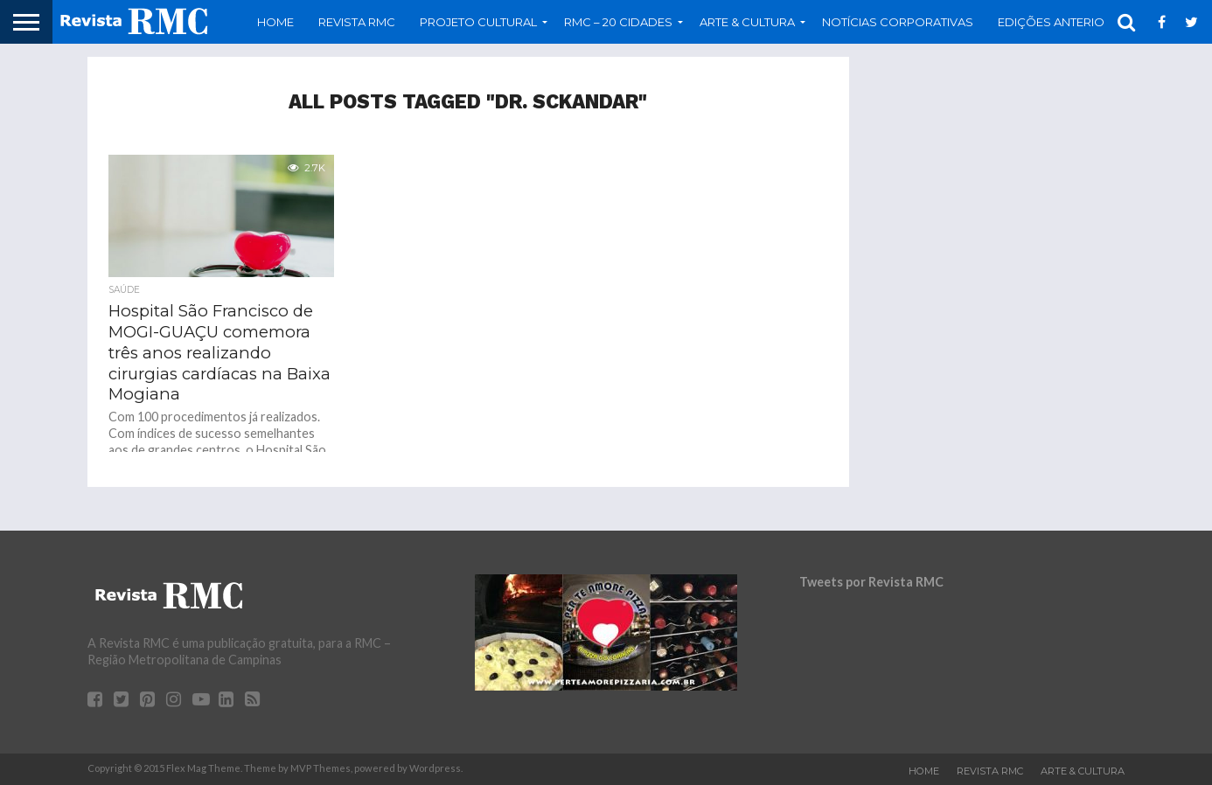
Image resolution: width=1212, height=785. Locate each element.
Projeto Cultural (478, 22)
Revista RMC (356, 22)
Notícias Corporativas (897, 22)
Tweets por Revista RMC (871, 581)
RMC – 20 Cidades (618, 22)
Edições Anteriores (1062, 22)
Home (275, 22)
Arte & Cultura (747, 22)
